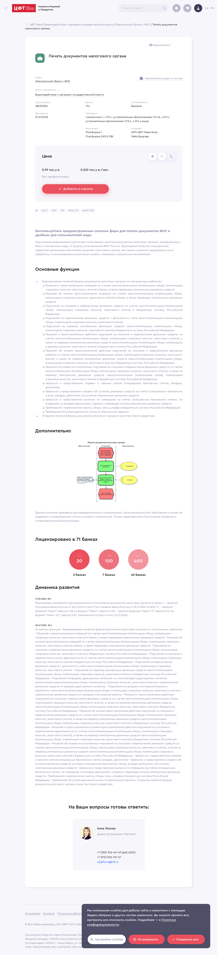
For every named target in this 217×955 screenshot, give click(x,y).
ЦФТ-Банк (36, 24)
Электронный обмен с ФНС (132, 24)
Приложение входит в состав (163, 78)
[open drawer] (6, 8)
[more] (58, 90)
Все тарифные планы (55, 176)
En (212, 8)
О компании (32, 913)
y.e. (207, 8)
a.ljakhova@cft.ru (108, 862)
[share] (153, 156)
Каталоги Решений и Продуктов (49, 8)
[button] (44, 210)
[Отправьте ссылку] (162, 156)
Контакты (49, 913)
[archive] (176, 8)
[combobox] (144, 8)
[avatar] (198, 8)
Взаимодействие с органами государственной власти (78, 24)
